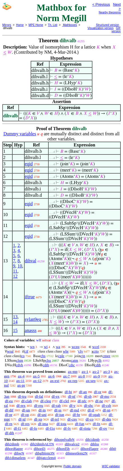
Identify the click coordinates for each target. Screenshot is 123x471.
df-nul (74, 410)
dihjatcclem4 (45, 458)
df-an (83, 392)
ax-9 (96, 376)
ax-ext (54, 381)
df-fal (39, 396)
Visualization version (101, 28)
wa (58, 347)
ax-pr (21, 385)
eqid (29, 163)
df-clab (26, 401)
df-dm (106, 419)
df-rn (8, 424)
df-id (21, 419)
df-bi (68, 392)
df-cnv (72, 419)
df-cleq (45, 401)
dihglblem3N (45, 453)
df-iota (61, 424)
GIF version (116, 30)
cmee (106, 356)
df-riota (85, 428)
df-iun (59, 414)
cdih (97, 365)
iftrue (30, 296)
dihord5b (63, 448)
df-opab (94, 414)
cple (61, 356)
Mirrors (6, 25)
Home (20, 25)
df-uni (42, 414)
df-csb (106, 405)
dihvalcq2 (72, 444)
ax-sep (91, 381)
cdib (46, 365)
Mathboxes (69, 25)
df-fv (67, 428)
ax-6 (51, 376)
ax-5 (36, 376)
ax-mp (73, 371)
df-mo (104, 396)
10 (19, 265)
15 (15, 330)
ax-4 (21, 376)
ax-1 (85, 371)
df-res (25, 424)
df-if (91, 410)
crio (96, 351)
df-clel (64, 401)
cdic (72, 365)
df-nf (72, 396)
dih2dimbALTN (42, 444)
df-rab (56, 405)
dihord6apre (14, 448)
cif (26, 351)
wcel (95, 347)
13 (15, 316)
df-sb (88, 396)
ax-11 (20, 381)
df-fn (96, 424)
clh (99, 360)
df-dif (9, 410)
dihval (30, 260)
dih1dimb (92, 439)
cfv (80, 351)
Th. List (52, 25)
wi (45, 347)
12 (15, 276)
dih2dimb (12, 444)
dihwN (19, 453)
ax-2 (95, 371)
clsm (19, 360)
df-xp (38, 419)
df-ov (103, 428)
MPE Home (36, 25)
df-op (25, 414)
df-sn (106, 410)
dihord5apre (89, 448)
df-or (97, 392)
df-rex (20, 405)
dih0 (112, 448)
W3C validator (111, 466)
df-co (89, 419)
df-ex (55, 396)
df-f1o (50, 428)
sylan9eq (33, 319)
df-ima (43, 424)
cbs (43, 356)
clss (48, 360)
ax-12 (37, 381)
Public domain (73, 466)
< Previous (101, 4)
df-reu (38, 405)
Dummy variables (19, 133)
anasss (31, 330)
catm (74, 360)
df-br (76, 414)
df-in (42, 410)
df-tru (22, 396)
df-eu (9, 401)
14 (15, 321)
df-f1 (17, 428)
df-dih (9, 433)
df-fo (33, 428)
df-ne (99, 401)
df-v (72, 405)
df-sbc (88, 405)
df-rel (55, 419)
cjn (83, 356)
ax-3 (106, 371)
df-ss (57, 410)
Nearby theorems (110, 12)
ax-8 (81, 376)
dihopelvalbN (64, 439)
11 (15, 271)
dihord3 (39, 448)
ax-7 (66, 376)
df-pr (8, 414)
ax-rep (72, 381)
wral (10, 351)
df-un (26, 410)
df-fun (79, 424)
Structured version (107, 25)
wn (32, 347)
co (23, 356)
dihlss (94, 444)
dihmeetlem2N (77, 453)
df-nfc (82, 401)
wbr (66, 351)
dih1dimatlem (15, 458)
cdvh (19, 365)
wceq (75, 347)
